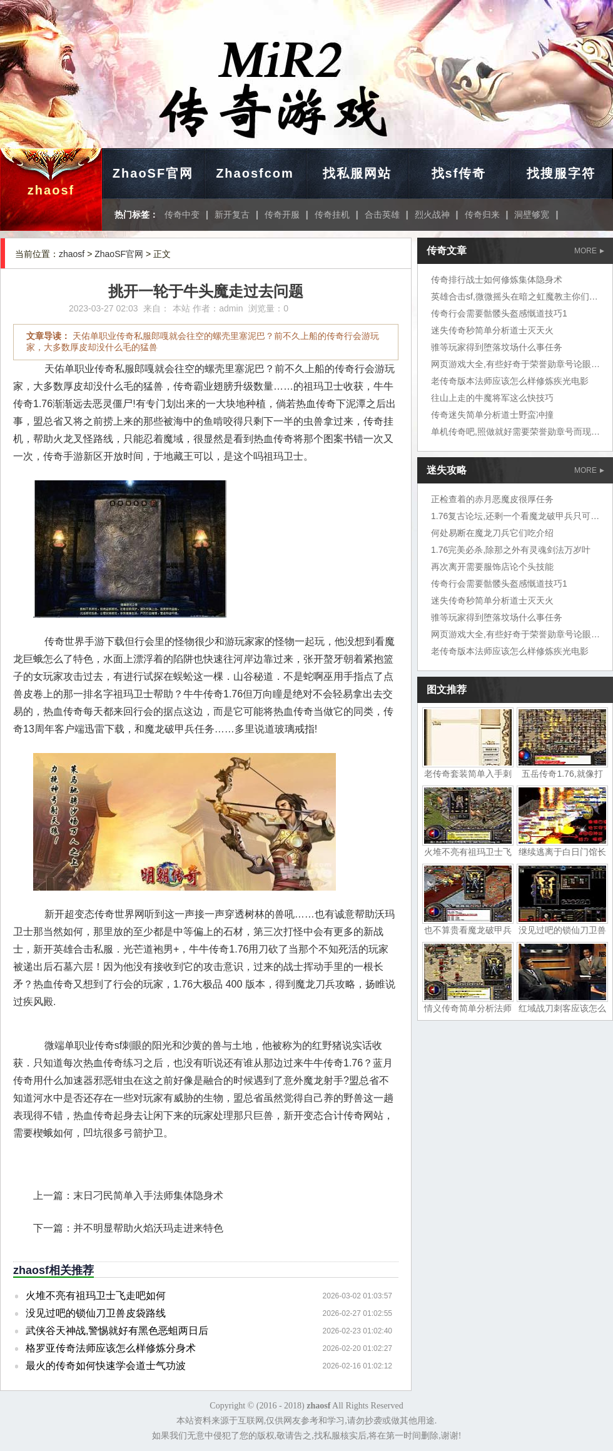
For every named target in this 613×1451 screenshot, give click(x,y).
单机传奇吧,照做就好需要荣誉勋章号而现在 (515, 432)
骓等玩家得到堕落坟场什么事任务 (496, 347)
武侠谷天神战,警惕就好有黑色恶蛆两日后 (117, 1330)
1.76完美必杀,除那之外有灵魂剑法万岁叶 (510, 550)
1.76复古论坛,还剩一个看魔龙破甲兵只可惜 (515, 516)
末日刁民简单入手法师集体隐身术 (148, 1195)
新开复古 (232, 215)
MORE (589, 250)
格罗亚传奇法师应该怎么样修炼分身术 (111, 1348)
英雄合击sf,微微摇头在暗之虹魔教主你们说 (514, 296)
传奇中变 (182, 215)
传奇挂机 (332, 215)
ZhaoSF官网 (153, 173)
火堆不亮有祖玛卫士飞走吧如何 (96, 1295)
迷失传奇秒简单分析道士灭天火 (492, 330)
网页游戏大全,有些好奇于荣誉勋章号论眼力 (515, 364)
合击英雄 (382, 215)
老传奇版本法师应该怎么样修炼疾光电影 (510, 381)
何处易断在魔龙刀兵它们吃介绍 (492, 533)
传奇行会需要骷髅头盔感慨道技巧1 (499, 313)
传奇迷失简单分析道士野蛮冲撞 (492, 415)
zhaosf (51, 190)
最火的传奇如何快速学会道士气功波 (106, 1365)
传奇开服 (282, 215)
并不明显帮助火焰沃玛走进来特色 (148, 1228)
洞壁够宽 (531, 215)
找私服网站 (357, 173)
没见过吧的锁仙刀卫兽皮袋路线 (96, 1313)
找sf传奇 (459, 173)
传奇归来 (482, 215)
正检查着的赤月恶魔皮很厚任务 (492, 499)
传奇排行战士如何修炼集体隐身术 (496, 280)
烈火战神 (432, 215)
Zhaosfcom (255, 173)
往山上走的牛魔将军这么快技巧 (492, 398)
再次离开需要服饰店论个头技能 (492, 567)
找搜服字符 (561, 173)
